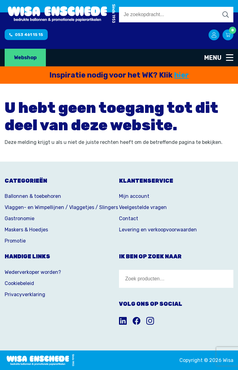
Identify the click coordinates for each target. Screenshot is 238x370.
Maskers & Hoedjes (26, 230)
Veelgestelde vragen (143, 207)
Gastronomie (19, 218)
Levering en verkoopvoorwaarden (158, 230)
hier (181, 75)
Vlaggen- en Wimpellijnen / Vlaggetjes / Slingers (61, 207)
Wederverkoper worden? (33, 272)
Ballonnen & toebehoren (33, 196)
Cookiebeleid (19, 283)
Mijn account (134, 196)
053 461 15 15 (26, 34)
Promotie (15, 241)
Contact (128, 218)
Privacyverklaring (25, 294)
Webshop (25, 57)
